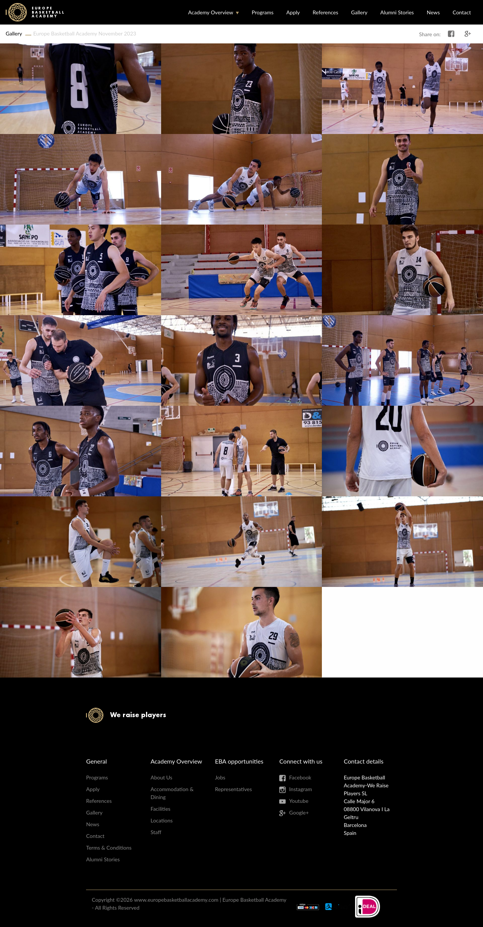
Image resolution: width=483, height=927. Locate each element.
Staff (156, 832)
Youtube (298, 801)
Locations (162, 820)
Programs (263, 12)
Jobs (220, 777)
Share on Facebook (451, 34)
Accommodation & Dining (172, 793)
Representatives (233, 789)
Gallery (359, 12)
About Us (161, 777)
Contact (461, 12)
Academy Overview (210, 12)
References (325, 12)
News (433, 12)
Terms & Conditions (108, 847)
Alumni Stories (397, 12)
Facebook (300, 777)
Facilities (161, 808)
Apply (293, 12)
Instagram (300, 789)
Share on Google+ (467, 34)
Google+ (299, 812)
